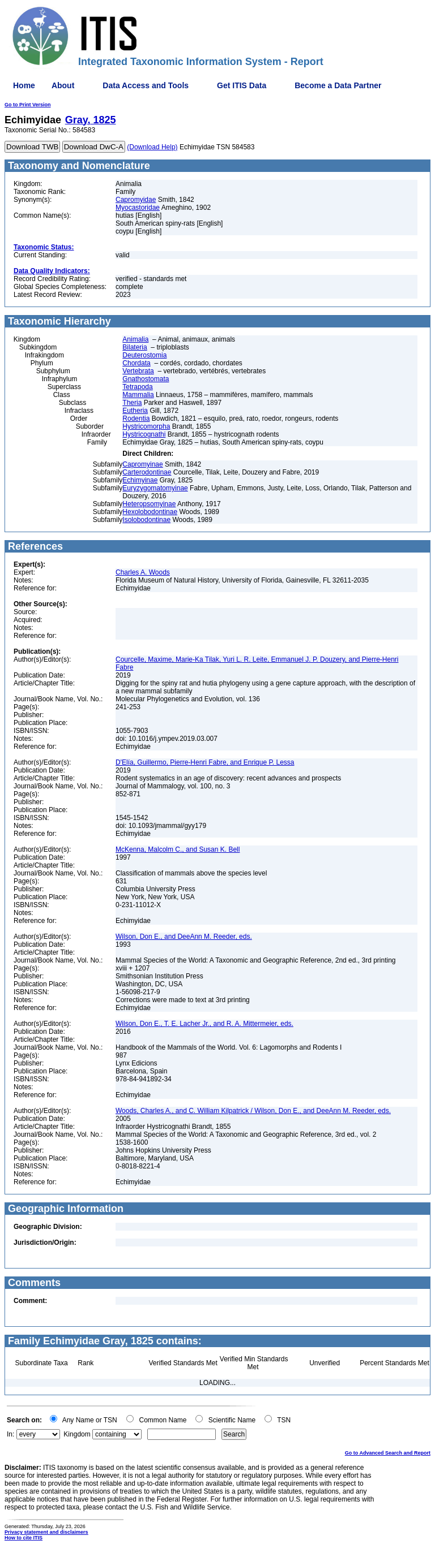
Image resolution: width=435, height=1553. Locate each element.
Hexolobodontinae (149, 512)
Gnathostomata (145, 379)
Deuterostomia (144, 355)
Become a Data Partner (338, 85)
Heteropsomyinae (149, 504)
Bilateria (134, 347)
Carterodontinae (146, 472)
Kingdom (76, 1434)
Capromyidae (136, 200)
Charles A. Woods (143, 572)
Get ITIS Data (241, 85)
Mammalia (137, 395)
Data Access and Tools (146, 85)
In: (10, 1434)
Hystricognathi (143, 434)
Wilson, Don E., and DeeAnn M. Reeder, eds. (184, 937)
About (63, 85)
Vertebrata (137, 371)
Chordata (136, 363)
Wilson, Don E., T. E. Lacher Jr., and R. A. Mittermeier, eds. (204, 1024)
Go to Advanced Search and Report (387, 1453)
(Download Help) (152, 147)
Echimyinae (139, 480)
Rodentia (136, 418)
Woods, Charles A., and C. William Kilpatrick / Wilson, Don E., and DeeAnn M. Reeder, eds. (253, 1111)
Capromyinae (142, 464)
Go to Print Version (28, 104)
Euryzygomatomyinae (154, 488)
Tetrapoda (137, 387)
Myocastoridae (138, 208)
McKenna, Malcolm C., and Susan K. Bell (178, 849)
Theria (132, 403)
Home (24, 85)
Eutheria (135, 411)
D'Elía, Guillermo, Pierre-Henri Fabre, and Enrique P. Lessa (205, 762)
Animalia (135, 339)
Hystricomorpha (146, 426)
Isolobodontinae (146, 520)
